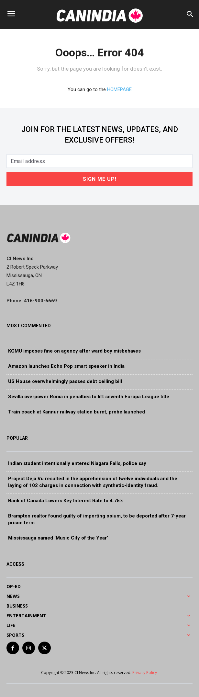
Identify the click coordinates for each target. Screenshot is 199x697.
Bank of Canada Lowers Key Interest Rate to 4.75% (65, 501)
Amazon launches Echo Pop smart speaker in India (66, 366)
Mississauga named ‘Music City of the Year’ (58, 538)
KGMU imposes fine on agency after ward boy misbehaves (74, 351)
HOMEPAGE (119, 89)
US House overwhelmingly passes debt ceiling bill (65, 381)
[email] (99, 161)
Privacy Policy (145, 672)
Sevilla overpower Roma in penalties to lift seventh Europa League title (88, 397)
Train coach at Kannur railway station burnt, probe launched (76, 412)
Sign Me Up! (99, 179)
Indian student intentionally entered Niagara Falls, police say (77, 463)
